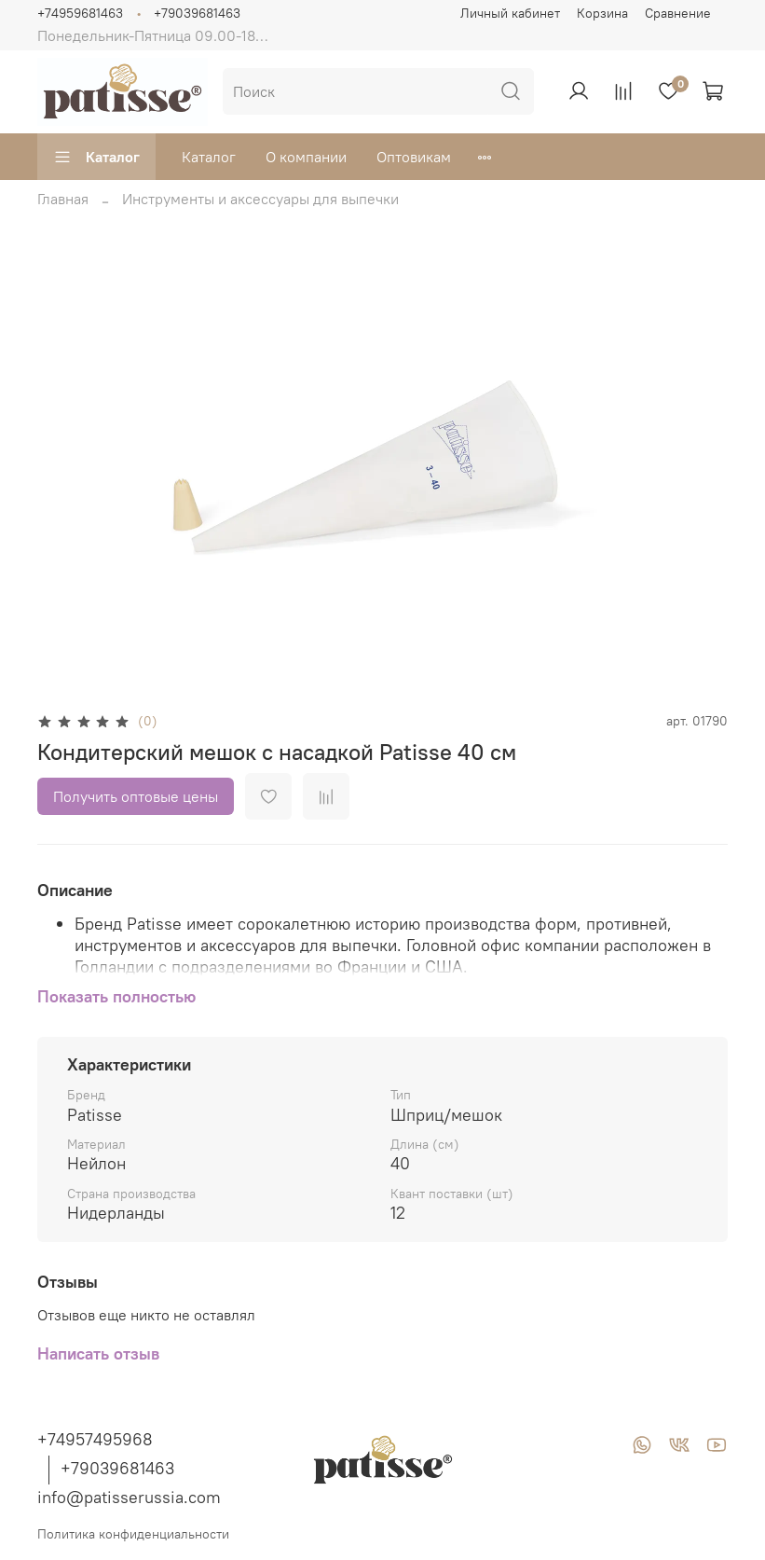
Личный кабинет (510, 13)
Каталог (96, 156)
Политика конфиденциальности (133, 1533)
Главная (63, 198)
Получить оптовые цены (135, 796)
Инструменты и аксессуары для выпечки (260, 198)
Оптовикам (413, 156)
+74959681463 (80, 13)
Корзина (602, 13)
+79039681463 (197, 13)
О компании (306, 156)
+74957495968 (95, 1439)
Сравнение (678, 13)
